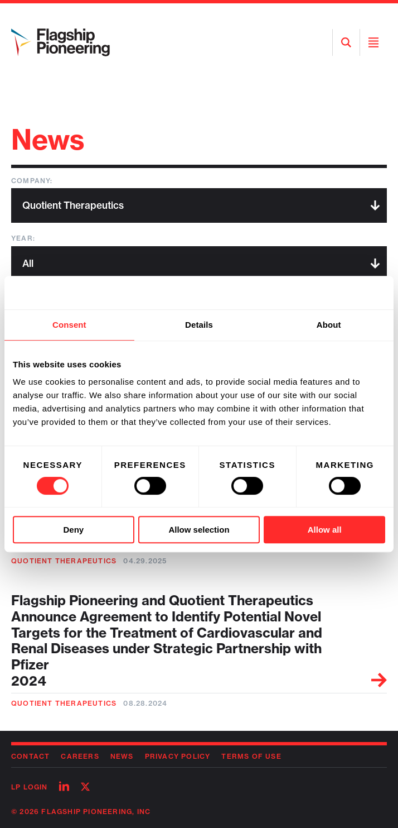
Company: (32, 180)
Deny (73, 529)
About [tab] (329, 324)
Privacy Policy (178, 756)
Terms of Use (251, 756)
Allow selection (198, 529)
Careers (80, 756)
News (122, 756)
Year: (23, 238)
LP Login (29, 787)
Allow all (325, 529)
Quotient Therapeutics (64, 561)
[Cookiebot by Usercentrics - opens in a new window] (336, 292)
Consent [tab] (69, 324)
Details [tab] (199, 324)
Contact (30, 756)
